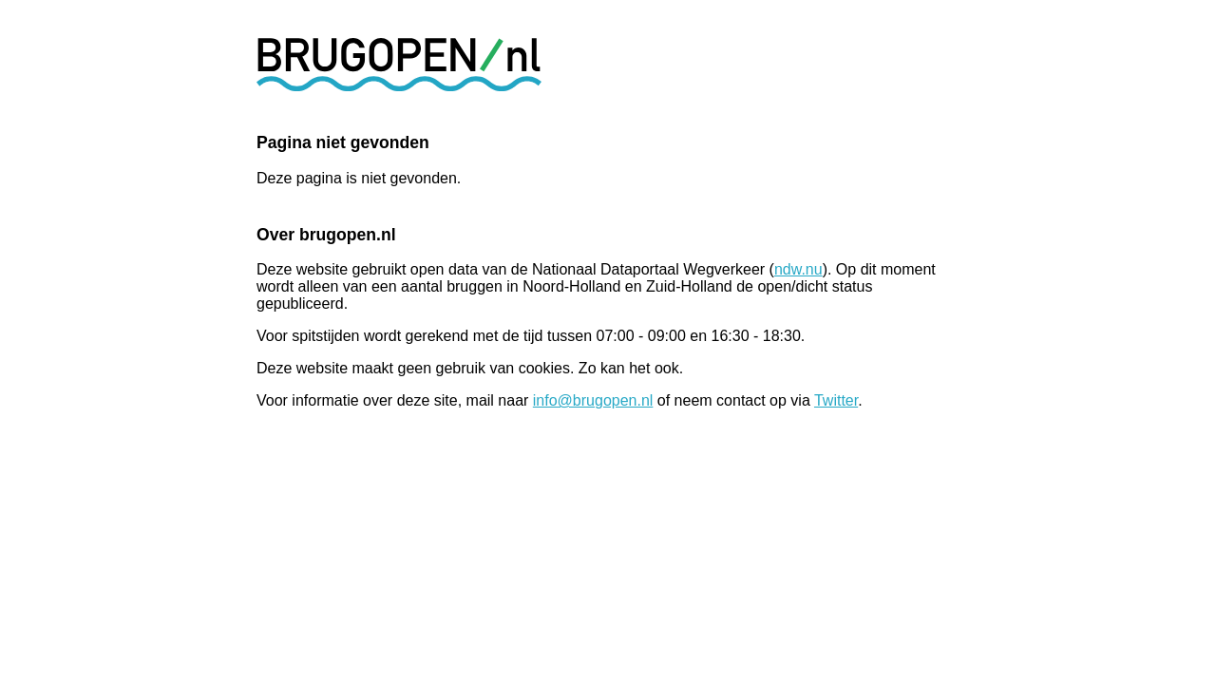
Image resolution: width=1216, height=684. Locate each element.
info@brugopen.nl (593, 400)
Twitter (836, 400)
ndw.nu (798, 269)
